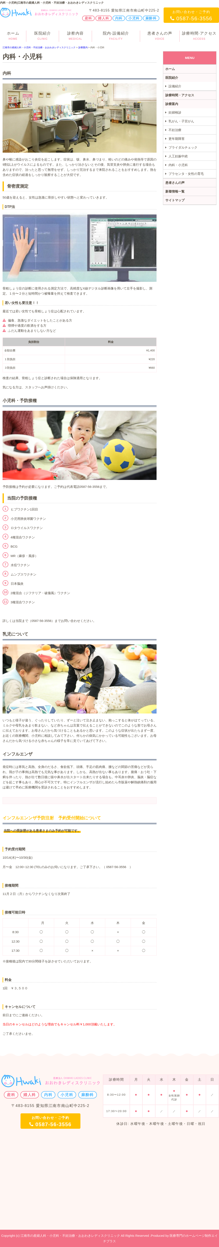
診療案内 (83, 47)
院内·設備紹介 (116, 36)
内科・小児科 (178, 165)
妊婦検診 (175, 112)
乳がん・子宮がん (181, 121)
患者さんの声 (159, 36)
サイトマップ (175, 200)
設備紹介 (175, 86)
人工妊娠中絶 (178, 156)
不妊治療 (175, 130)
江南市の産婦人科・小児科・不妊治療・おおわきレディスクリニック (39, 47)
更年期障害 (177, 138)
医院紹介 (42, 36)
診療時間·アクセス (199, 36)
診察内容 (75, 36)
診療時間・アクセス (179, 95)
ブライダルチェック (183, 147)
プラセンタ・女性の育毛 (186, 173)
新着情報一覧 (175, 191)
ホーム (13, 36)
